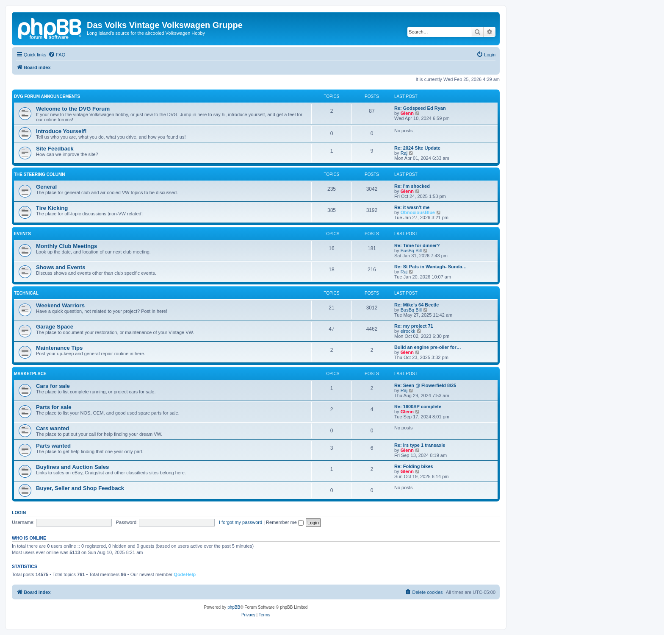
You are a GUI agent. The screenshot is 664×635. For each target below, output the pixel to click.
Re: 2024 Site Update (417, 147)
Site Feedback (55, 148)
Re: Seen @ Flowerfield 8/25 (425, 385)
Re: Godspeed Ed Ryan (420, 108)
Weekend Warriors (60, 305)
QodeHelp (185, 574)
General (46, 187)
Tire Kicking (52, 208)
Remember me (285, 522)
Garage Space (54, 326)
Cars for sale (53, 386)
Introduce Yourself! (61, 131)
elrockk (408, 331)
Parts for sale (54, 407)
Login (19, 512)
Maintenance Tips (59, 348)
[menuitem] (56, 55)
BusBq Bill (411, 250)
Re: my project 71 (413, 326)
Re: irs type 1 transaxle (419, 445)
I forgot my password (240, 522)
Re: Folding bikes (413, 466)
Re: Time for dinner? (417, 245)
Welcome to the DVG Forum (73, 109)
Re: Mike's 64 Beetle (416, 304)
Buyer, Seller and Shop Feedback (80, 488)
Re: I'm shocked (412, 186)
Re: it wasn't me (411, 207)
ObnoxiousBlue (418, 212)
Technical (26, 293)
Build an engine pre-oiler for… (427, 347)
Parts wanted (53, 446)
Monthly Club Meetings (66, 246)
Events (22, 233)
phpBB (233, 607)
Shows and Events (61, 267)
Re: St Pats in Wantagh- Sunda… (430, 266)
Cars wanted (52, 428)
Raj (404, 153)
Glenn (407, 113)
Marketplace (30, 373)
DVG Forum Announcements (47, 96)
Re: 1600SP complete (417, 406)
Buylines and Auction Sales (72, 467)
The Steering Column (39, 174)
